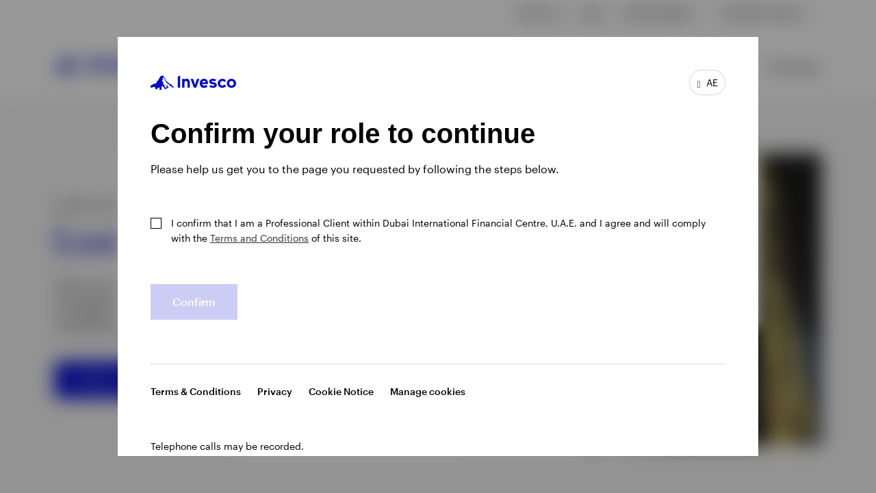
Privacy (274, 391)
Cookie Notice (341, 391)
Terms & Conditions (196, 391)
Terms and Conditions (259, 238)
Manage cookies (427, 391)
